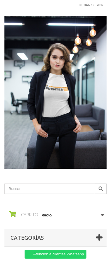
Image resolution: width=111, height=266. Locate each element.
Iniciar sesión (91, 5)
